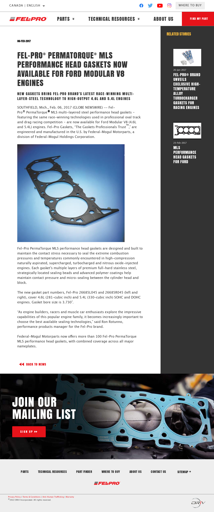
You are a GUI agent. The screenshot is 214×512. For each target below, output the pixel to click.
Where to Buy (190, 5)
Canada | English (24, 5)
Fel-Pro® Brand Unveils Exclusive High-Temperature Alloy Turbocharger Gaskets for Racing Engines (186, 91)
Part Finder (84, 471)
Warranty (70, 497)
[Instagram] (169, 6)
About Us (163, 18)
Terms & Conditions (32, 497)
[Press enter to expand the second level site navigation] (73, 19)
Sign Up (26, 431)
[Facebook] (141, 6)
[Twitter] (150, 6)
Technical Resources (111, 18)
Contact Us (158, 471)
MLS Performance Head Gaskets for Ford (184, 154)
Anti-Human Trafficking (53, 497)
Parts (63, 18)
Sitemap (184, 471)
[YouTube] (160, 6)
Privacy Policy (14, 497)
